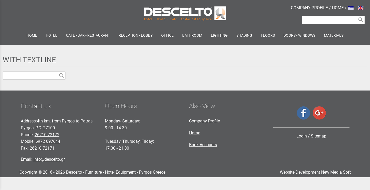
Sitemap (318, 136)
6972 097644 (48, 141)
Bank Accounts (203, 144)
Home (194, 132)
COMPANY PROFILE (309, 7)
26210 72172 (47, 134)
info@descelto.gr (49, 159)
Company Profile (204, 121)
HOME (338, 7)
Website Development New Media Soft (315, 172)
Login (301, 136)
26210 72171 (42, 148)
